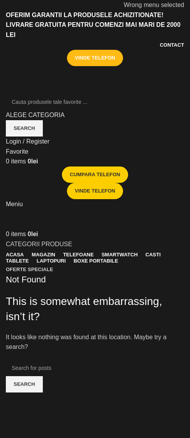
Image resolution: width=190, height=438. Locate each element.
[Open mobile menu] (14, 204)
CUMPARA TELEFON (95, 174)
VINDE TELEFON (95, 58)
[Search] (95, 102)
